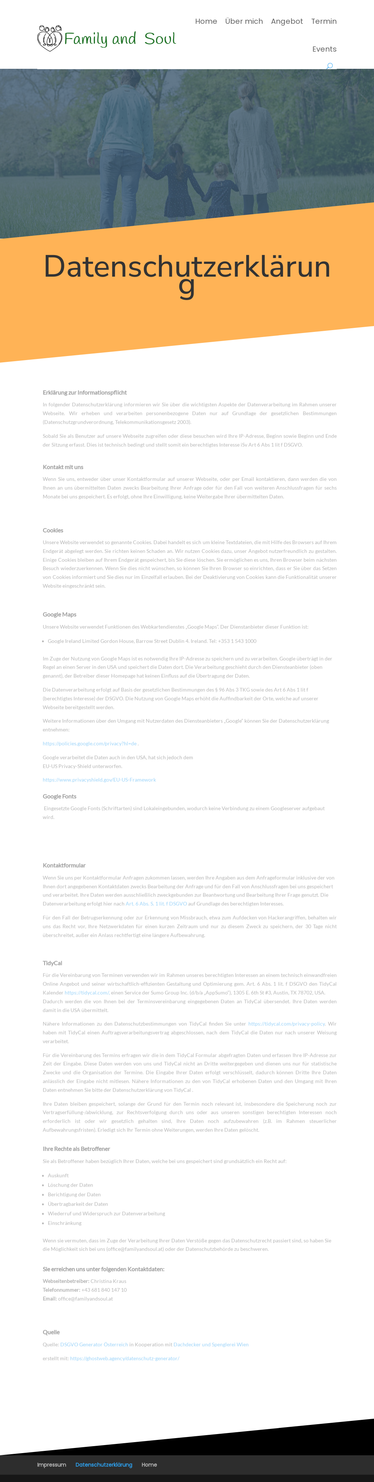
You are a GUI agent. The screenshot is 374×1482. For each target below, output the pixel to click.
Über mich (244, 21)
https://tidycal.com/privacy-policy (286, 1029)
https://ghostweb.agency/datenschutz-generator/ (124, 1360)
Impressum (51, 1464)
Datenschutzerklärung (104, 1464)
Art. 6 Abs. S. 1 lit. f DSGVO (156, 906)
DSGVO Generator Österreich (94, 1346)
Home (206, 21)
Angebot (287, 21)
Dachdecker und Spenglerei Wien (211, 1346)
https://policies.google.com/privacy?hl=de (90, 749)
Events (324, 49)
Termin (324, 21)
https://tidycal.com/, (87, 998)
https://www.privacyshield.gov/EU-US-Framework (99, 785)
